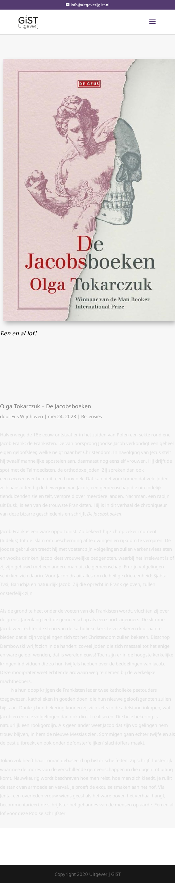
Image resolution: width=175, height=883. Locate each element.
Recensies (91, 416)
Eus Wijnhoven (27, 416)
